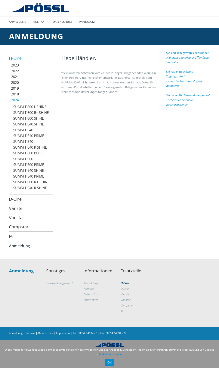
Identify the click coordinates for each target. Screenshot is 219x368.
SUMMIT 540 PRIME (28, 176)
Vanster (16, 208)
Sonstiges (55, 271)
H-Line (15, 58)
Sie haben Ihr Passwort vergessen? (188, 100)
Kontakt (39, 22)
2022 (15, 71)
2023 (15, 65)
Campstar (18, 227)
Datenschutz (62, 22)
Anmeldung (17, 22)
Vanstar (16, 217)
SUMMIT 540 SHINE (28, 124)
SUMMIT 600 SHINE (28, 118)
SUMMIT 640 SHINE (28, 170)
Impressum (87, 22)
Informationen (97, 271)
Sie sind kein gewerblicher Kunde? (188, 57)
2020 (15, 82)
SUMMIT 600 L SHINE (29, 106)
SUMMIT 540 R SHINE (30, 188)
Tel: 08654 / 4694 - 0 (85, 333)
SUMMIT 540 (23, 141)
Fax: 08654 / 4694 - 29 (113, 333)
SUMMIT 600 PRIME (28, 164)
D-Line (15, 199)
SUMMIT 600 (23, 159)
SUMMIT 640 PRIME (28, 135)
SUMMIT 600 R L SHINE (31, 182)
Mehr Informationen (111, 354)
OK (109, 362)
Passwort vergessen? (59, 283)
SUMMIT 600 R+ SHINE (31, 112)
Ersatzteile (130, 271)
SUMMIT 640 (23, 130)
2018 (15, 94)
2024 (15, 100)
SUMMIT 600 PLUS (27, 153)
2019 (15, 88)
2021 (15, 76)
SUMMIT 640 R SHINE (30, 147)
